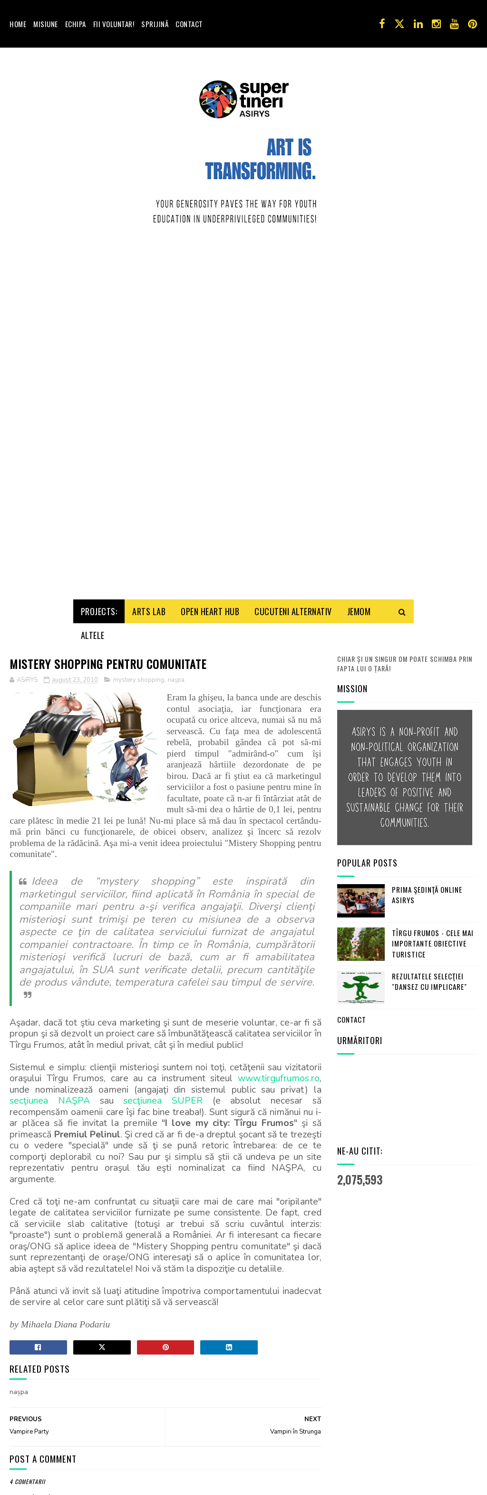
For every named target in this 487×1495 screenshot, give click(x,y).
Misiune (45, 24)
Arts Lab (149, 608)
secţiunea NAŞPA (50, 1097)
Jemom (359, 608)
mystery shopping (138, 677)
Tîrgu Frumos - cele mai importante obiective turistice (433, 941)
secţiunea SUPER (163, 1097)
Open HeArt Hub (210, 608)
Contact (189, 24)
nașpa (176, 677)
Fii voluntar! (114, 24)
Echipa (75, 24)
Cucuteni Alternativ (293, 608)
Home (18, 24)
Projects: (99, 608)
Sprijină (154, 24)
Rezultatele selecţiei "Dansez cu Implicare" (429, 978)
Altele (93, 632)
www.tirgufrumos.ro (279, 1075)
